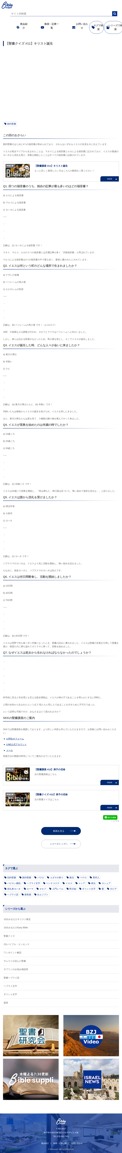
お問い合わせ (79, 26)
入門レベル (57, 889)
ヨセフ (42, 889)
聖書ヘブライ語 (11, 977)
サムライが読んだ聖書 (15, 961)
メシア (81, 883)
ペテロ (83, 877)
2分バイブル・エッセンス (16, 944)
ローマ (30, 889)
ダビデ (113, 889)
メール (9, 750)
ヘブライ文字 (33, 883)
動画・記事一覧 (49, 26)
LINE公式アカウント (16, 744)
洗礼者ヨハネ (13, 889)
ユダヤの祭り (56, 877)
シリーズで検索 (112, 27)
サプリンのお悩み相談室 (16, 969)
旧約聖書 (11, 877)
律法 (93, 883)
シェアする (115, 821)
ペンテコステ (52, 883)
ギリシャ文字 (88, 889)
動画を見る (58, 831)
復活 (71, 877)
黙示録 (72, 889)
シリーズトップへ (59, 844)
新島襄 (27, 894)
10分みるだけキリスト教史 (17, 919)
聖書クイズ (9, 936)
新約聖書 (11, 124)
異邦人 (96, 877)
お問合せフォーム (15, 738)
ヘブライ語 (12, 894)
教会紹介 (21, 26)
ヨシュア (106, 883)
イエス (69, 883)
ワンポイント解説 (12, 952)
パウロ (40, 877)
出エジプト (42, 894)
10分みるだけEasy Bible (16, 927)
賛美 (6, 1002)
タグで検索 (95, 27)
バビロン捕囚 (13, 883)
